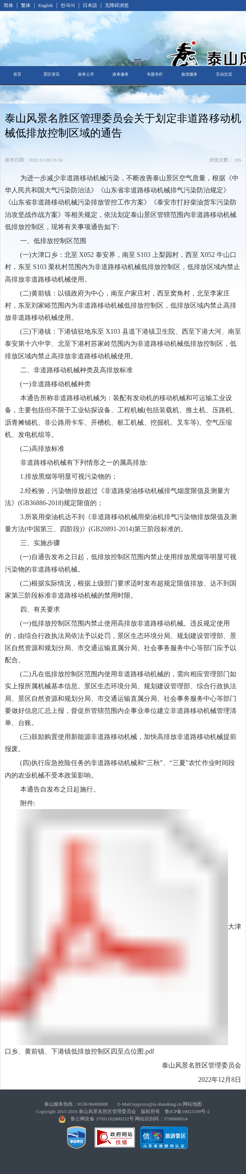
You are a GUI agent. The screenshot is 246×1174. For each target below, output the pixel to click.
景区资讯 (51, 74)
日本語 (90, 5)
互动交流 (224, 74)
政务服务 (121, 74)
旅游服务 (189, 74)
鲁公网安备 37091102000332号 (102, 1119)
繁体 (26, 5)
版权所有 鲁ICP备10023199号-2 (175, 1111)
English (45, 5)
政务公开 (86, 74)
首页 (17, 74)
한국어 (68, 5)
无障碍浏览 (117, 5)
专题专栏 (155, 74)
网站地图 (192, 1104)
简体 (8, 5)
